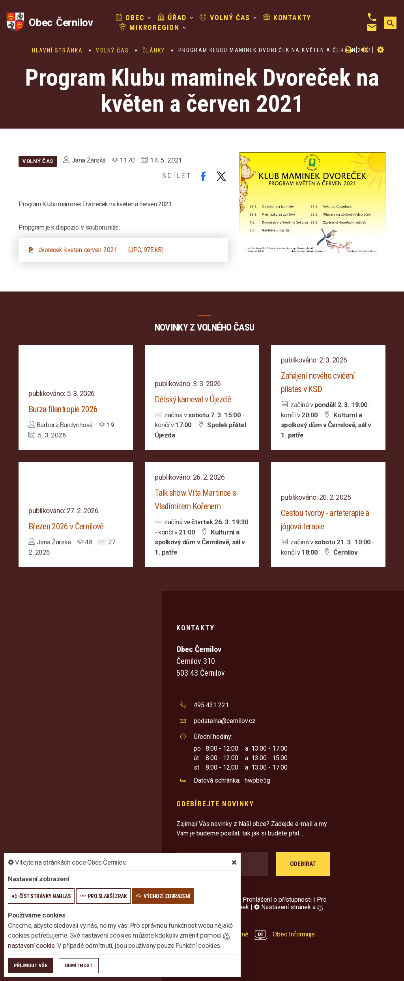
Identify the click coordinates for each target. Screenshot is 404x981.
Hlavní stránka (57, 50)
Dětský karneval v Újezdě (193, 399)
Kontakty (287, 17)
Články (153, 50)
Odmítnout (79, 965)
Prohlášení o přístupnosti (277, 899)
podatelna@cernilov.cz (225, 721)
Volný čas (225, 17)
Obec (130, 17)
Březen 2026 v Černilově (66, 526)
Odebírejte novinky (215, 804)
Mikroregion (150, 27)
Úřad (172, 17)
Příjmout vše (30, 965)
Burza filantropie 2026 (62, 409)
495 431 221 (211, 705)
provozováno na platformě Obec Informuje (245, 934)
